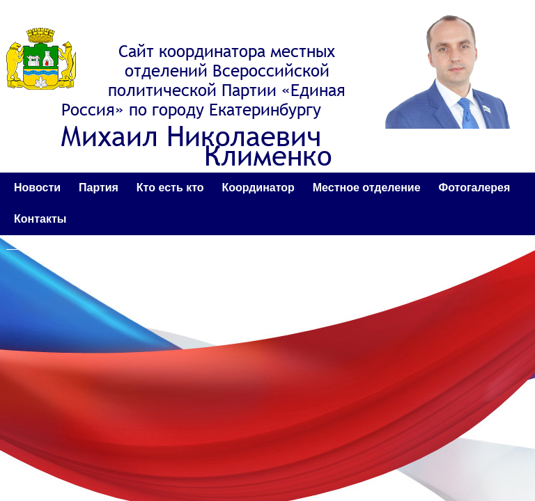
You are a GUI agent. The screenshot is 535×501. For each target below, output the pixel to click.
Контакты (40, 219)
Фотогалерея (475, 187)
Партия (98, 187)
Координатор (258, 187)
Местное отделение (367, 187)
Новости (37, 187)
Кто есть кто (170, 187)
